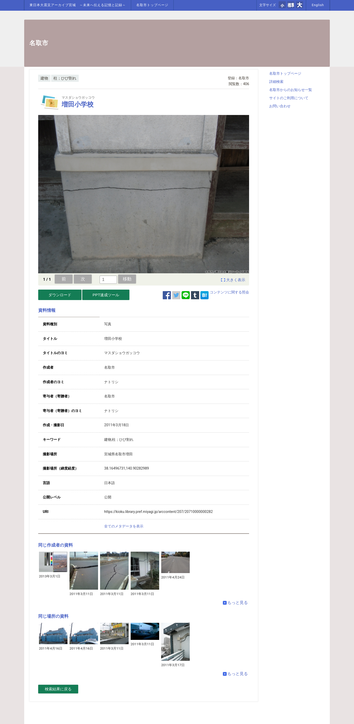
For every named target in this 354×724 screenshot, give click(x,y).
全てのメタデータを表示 (123, 526)
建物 (44, 78)
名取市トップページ (152, 5)
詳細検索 (276, 82)
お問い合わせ (280, 106)
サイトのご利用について (288, 98)
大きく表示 (235, 280)
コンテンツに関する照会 (229, 292)
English (318, 5)
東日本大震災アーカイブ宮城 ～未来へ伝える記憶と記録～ (78, 5)
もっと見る (235, 602)
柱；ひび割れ (64, 78)
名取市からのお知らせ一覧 (290, 90)
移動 (127, 278)
